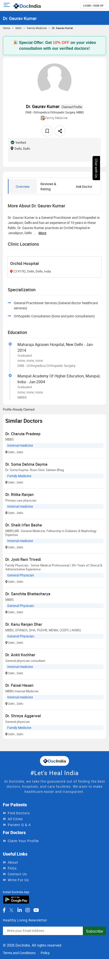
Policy (45, 952)
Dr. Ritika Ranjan (19, 494)
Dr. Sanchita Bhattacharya (27, 593)
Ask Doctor (84, 186)
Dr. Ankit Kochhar (20, 654)
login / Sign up (93, 5)
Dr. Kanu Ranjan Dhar (23, 624)
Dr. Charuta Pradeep (22, 433)
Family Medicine (37, 28)
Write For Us (18, 880)
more (42, 233)
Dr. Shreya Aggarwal (23, 715)
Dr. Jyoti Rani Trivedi (23, 559)
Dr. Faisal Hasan (19, 685)
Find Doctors (19, 813)
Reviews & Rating (48, 186)
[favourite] (47, 130)
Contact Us (17, 874)
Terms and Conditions (19, 952)
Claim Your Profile (23, 840)
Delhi (19, 28)
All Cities (15, 819)
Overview (23, 186)
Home (6, 28)
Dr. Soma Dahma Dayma (26, 464)
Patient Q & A (19, 824)
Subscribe (94, 931)
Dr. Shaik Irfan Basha (23, 525)
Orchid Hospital (24, 263)
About (13, 862)
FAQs (12, 868)
